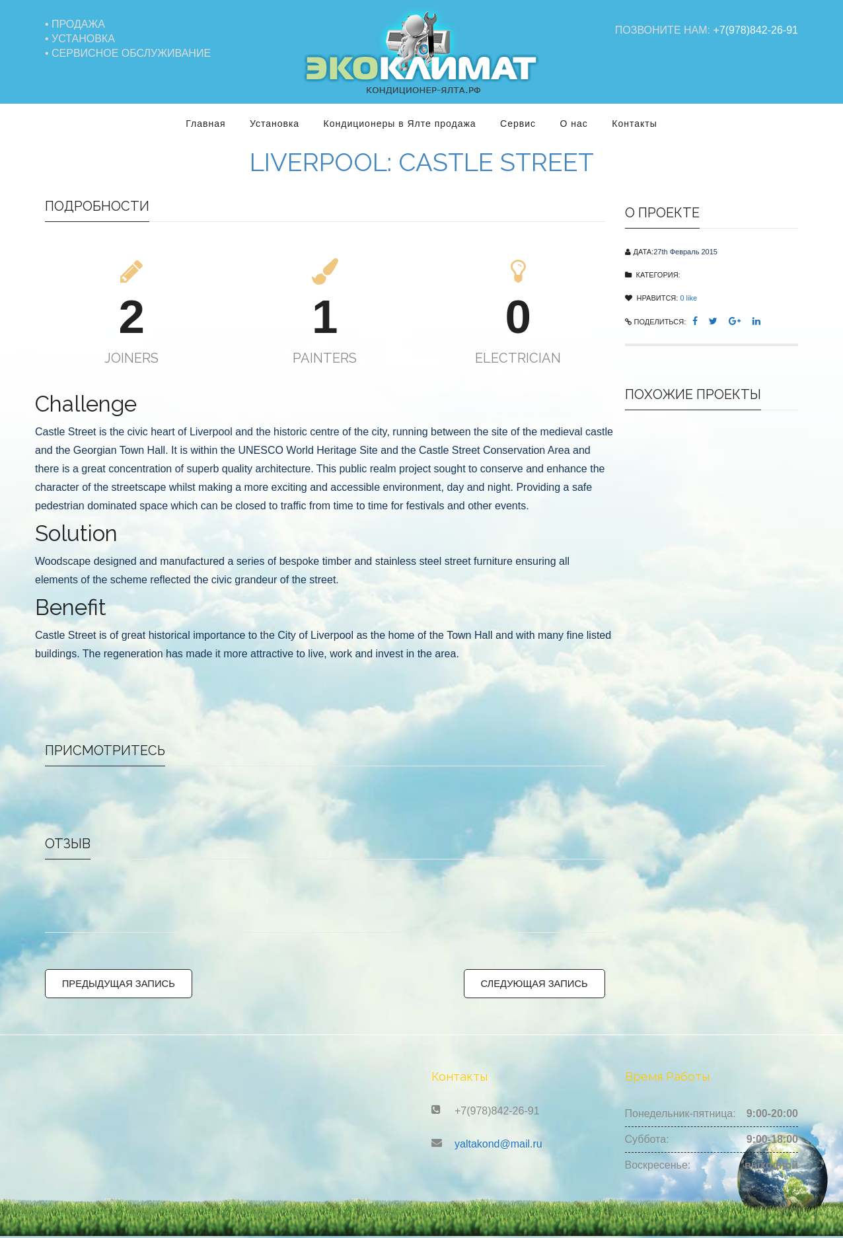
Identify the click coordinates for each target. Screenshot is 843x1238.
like (688, 291)
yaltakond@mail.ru (498, 1145)
